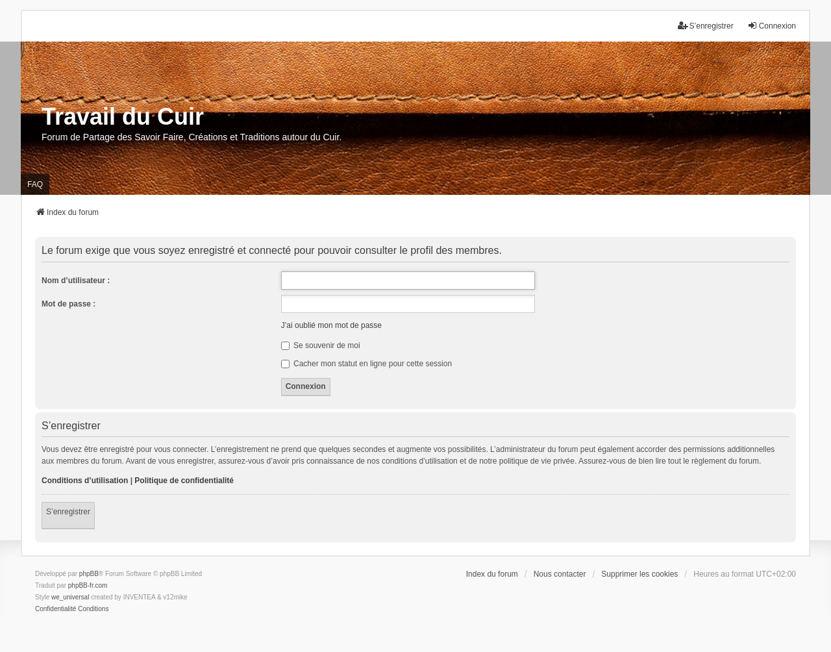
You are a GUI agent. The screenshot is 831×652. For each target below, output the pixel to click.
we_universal (70, 597)
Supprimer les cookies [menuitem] (639, 574)
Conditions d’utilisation (85, 480)
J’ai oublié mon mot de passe (331, 325)
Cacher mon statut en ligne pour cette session (366, 363)
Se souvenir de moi (320, 345)
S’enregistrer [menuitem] (706, 26)
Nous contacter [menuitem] (560, 574)
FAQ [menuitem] (35, 184)
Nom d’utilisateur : (76, 280)
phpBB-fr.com (88, 585)
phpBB (89, 573)
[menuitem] (55, 609)
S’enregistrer (68, 511)
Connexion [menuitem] (771, 26)
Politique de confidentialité (184, 480)
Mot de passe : (68, 303)
